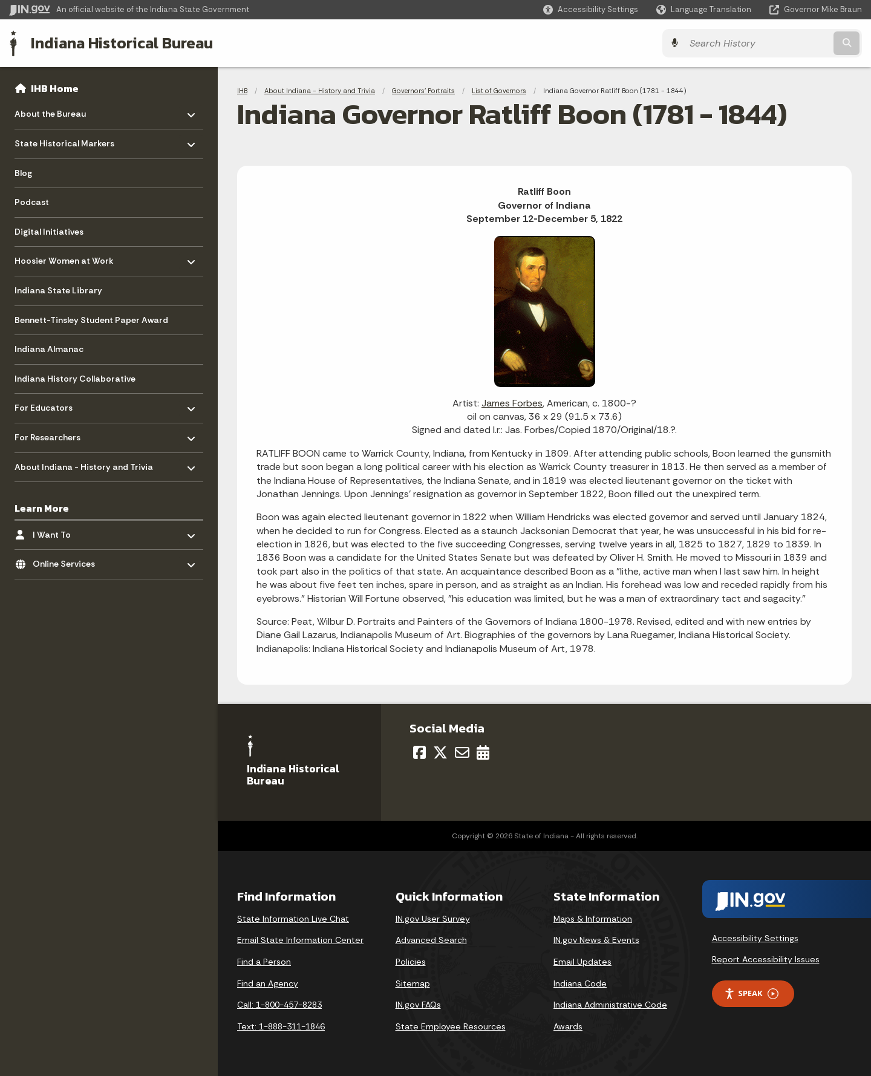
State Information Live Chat (293, 918)
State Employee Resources (451, 1026)
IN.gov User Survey (433, 918)
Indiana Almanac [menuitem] (49, 349)
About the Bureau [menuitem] (50, 111)
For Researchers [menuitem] (50, 434)
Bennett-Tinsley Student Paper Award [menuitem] (91, 320)
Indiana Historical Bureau (122, 42)
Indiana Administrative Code (610, 1004)
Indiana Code (580, 983)
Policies (411, 961)
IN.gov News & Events (596, 939)
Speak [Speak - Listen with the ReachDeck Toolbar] (751, 993)
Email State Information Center (300, 939)
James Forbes (512, 403)
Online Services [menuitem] (68, 561)
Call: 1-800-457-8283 (279, 1004)
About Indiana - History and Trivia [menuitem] (84, 463)
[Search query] (757, 43)
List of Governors (499, 90)
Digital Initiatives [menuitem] (49, 231)
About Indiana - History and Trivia (319, 90)
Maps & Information (592, 918)
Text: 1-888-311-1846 (281, 1026)
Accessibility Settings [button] (755, 938)
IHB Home (55, 88)
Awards (567, 1026)
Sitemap (413, 983)
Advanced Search (431, 939)
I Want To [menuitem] (68, 531)
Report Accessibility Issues (766, 959)
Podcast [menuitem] (32, 202)
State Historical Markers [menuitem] (64, 140)
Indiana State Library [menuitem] (58, 290)
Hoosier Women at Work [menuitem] (64, 258)
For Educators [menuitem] (50, 405)
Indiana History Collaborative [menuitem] (75, 378)
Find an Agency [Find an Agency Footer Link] (267, 983)
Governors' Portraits (423, 90)
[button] (590, 9)
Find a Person (264, 961)
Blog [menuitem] (23, 173)
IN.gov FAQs (418, 1004)
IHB (242, 90)
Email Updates (582, 961)
